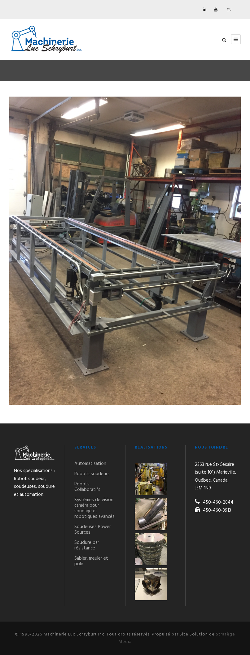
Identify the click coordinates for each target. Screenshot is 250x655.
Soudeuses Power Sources (92, 529)
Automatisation (90, 463)
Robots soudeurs (92, 474)
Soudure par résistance (86, 545)
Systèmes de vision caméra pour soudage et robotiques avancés (94, 508)
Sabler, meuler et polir (91, 561)
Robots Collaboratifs (87, 486)
